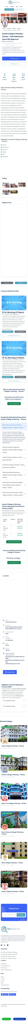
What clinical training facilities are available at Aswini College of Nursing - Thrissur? (12, 475)
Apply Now (21, 282)
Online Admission (9, 9)
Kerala (14, 28)
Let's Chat (6, 1019)
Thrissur (19, 28)
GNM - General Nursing (6, 969)
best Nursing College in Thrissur (16, 551)
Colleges (12, 6)
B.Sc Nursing (4, 963)
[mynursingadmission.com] (14, 240)
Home (6, 6)
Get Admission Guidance (14, 335)
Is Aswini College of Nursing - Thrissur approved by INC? (12, 458)
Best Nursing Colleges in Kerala (8, 956)
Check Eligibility (20, 331)
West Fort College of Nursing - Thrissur (14, 803)
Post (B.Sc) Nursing (5, 965)
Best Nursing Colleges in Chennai (8, 958)
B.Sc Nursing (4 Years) (13, 312)
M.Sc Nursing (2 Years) (13, 357)
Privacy (2, 980)
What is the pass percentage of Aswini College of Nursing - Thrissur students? (12, 494)
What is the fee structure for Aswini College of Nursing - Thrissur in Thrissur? (12, 426)
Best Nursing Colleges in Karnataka (9, 952)
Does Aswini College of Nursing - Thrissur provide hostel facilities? (13, 466)
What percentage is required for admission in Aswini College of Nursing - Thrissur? (12, 449)
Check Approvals (14, 63)
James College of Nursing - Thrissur (13, 746)
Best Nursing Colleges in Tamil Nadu (9, 954)
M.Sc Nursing (4, 967)
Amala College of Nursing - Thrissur (13, 891)
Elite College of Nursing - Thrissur (12, 863)
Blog (17, 6)
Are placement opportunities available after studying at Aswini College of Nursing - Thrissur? (12, 485)
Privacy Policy (4, 1006)
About (21, 6)
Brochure (7, 282)
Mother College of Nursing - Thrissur (13, 774)
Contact (3, 978)
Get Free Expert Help (14, 403)
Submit (21, 915)
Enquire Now (11, 672)
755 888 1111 (19, 9)
